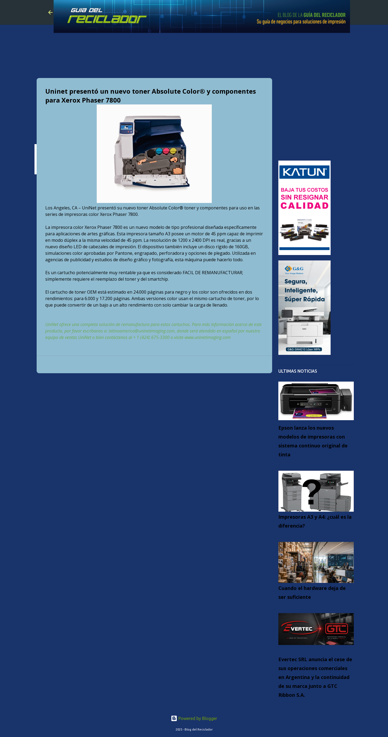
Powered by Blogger (194, 718)
